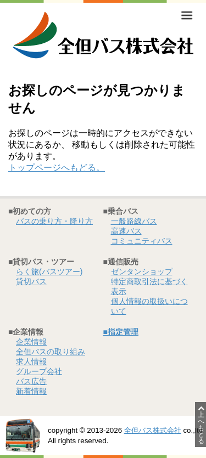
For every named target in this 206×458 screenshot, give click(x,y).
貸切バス (31, 281)
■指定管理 (120, 331)
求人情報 (31, 361)
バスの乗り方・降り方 (54, 221)
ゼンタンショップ (141, 271)
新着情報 (31, 391)
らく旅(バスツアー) (49, 271)
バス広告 (31, 381)
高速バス (126, 231)
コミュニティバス (141, 240)
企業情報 (31, 341)
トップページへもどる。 (56, 167)
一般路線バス (134, 221)
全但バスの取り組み (50, 351)
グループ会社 (39, 371)
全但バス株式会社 (152, 430)
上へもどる (201, 425)
